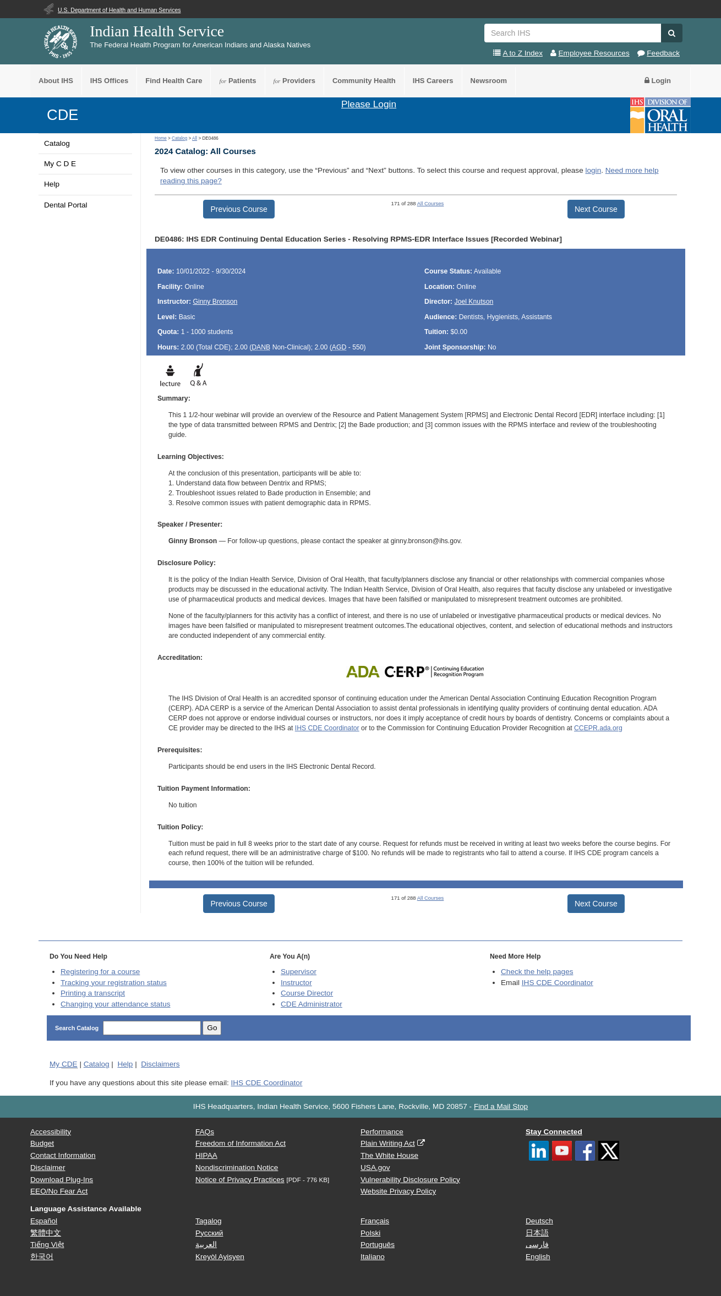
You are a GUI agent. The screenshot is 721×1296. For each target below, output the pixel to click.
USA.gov (375, 1167)
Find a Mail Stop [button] (501, 1106)
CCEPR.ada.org (598, 728)
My (64, 1064)
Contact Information (63, 1155)
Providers (294, 80)
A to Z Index (522, 53)
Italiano (372, 1257)
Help (51, 184)
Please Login (368, 104)
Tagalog (208, 1221)
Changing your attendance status (116, 1004)
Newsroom (489, 80)
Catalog (57, 143)
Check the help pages (537, 971)
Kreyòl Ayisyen (219, 1257)
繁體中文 (45, 1233)
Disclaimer (47, 1167)
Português (377, 1244)
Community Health (364, 80)
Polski (370, 1233)
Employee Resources (594, 53)
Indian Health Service (157, 31)
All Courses (430, 203)
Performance (381, 1132)
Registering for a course (100, 971)
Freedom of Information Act (240, 1143)
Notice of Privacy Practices (240, 1179)
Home (161, 138)
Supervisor (298, 971)
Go (212, 1028)
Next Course (596, 209)
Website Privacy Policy (398, 1191)
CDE (62, 114)
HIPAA (206, 1155)
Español (43, 1221)
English (538, 1257)
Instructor (296, 982)
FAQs (204, 1132)
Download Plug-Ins (61, 1179)
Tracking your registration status (114, 982)
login (593, 170)
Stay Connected (554, 1132)
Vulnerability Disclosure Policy (410, 1179)
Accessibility (50, 1132)
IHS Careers (433, 80)
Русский (209, 1233)
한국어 (41, 1257)
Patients (237, 80)
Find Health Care (173, 80)
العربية (206, 1244)
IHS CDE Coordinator (327, 728)
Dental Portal (66, 205)
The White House (389, 1155)
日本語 (537, 1233)
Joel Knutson (474, 301)
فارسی (537, 1244)
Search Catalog (77, 1028)
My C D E (60, 164)
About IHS (56, 80)
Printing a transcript (93, 993)
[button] (672, 33)
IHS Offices (109, 80)
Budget (42, 1143)
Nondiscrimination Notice (236, 1167)
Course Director (307, 993)
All (194, 138)
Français (374, 1221)
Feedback (663, 53)
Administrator (311, 1004)
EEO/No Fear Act (59, 1191)
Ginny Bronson (215, 301)
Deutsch (539, 1221)
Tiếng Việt (47, 1244)
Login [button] (657, 80)
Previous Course (238, 209)
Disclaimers (160, 1064)
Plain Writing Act (387, 1143)
